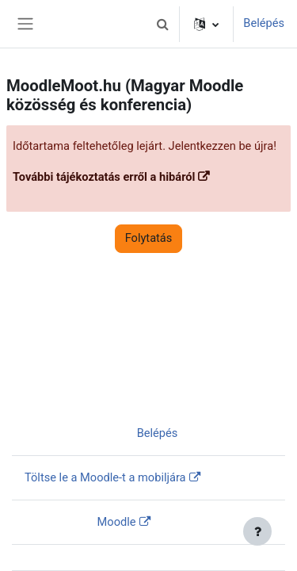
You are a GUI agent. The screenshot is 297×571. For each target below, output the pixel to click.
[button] (162, 24)
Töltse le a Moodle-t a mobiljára (105, 477)
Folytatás (149, 238)
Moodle (116, 522)
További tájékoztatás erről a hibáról (104, 177)
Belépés (263, 23)
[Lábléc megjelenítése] (257, 531)
